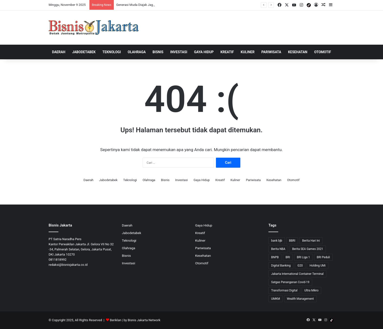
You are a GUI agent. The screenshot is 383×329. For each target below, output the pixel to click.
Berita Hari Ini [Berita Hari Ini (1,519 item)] (311, 240)
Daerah (58, 52)
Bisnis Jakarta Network (144, 320)
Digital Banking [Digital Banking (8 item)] (281, 265)
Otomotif (322, 52)
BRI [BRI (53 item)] (288, 257)
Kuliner (248, 52)
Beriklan (115, 320)
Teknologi (111, 52)
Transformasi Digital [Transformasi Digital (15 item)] (284, 290)
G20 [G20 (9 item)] (300, 265)
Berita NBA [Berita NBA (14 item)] (278, 249)
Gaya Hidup (204, 52)
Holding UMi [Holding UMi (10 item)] (317, 265)
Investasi (178, 52)
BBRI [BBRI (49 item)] (292, 240)
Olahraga (137, 52)
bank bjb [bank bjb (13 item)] (276, 240)
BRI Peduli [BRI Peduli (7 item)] (323, 257)
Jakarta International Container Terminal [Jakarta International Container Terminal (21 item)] (297, 274)
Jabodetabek (84, 52)
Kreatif (227, 52)
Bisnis (158, 52)
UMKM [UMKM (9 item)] (275, 298)
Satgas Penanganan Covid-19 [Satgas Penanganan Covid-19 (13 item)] (290, 282)
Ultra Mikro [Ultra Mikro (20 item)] (311, 290)
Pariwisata (271, 52)
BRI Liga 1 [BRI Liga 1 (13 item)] (303, 257)
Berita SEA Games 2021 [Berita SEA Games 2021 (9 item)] (307, 249)
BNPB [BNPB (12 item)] (275, 257)
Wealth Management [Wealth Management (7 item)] (300, 298)
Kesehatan (297, 52)
